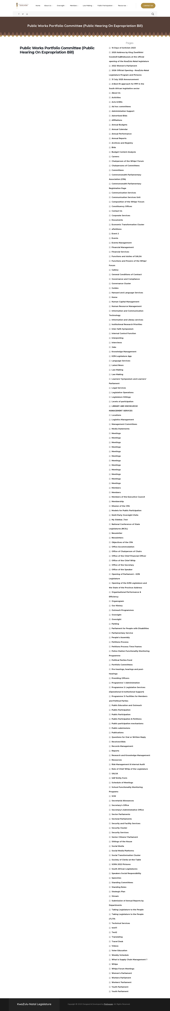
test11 (114, 928)
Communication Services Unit (126, 197)
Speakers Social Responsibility (126, 873)
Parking (115, 624)
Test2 (114, 932)
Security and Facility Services (126, 823)
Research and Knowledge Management (131, 755)
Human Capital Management (125, 302)
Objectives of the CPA (122, 542)
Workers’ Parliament (121, 982)
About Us (116, 93)
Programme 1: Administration (126, 683)
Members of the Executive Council (128, 497)
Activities (116, 97)
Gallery (115, 270)
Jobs (114, 347)
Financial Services (120, 252)
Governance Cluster (121, 283)
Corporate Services (121, 215)
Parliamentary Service (122, 633)
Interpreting (117, 338)
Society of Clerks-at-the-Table (126, 860)
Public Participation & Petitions (127, 719)
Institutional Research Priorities (127, 324)
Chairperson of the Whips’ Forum (128, 161)
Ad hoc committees (121, 107)
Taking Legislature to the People (128, 910)
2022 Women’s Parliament (124, 66)
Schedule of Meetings (122, 783)
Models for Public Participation (126, 510)
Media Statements (120, 429)
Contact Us (117, 211)
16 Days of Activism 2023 (124, 48)
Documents (117, 220)
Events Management (122, 243)
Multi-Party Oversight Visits (125, 515)
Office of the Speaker (122, 570)
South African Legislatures (124, 869)
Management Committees (124, 424)
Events (115, 238)
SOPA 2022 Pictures (121, 864)
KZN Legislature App (122, 356)
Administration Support (123, 111)
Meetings (116, 433)
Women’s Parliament (122, 973)
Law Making (117, 370)
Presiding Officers (120, 678)
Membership (118, 501)
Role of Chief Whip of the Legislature (130, 769)
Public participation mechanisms (127, 723)
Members (116, 488)
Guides (115, 288)
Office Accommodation (123, 547)
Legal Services (119, 388)
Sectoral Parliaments (122, 819)
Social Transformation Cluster (126, 855)
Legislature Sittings (121, 397)
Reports (115, 751)
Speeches (116, 878)
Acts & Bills (117, 102)
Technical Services (121, 923)
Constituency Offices (122, 206)
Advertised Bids (119, 116)
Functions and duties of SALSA (127, 256)
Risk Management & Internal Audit (128, 764)
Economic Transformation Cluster (128, 225)
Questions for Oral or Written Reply (129, 737)
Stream (115, 896)
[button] (148, 5)
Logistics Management (123, 420)
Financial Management (123, 247)
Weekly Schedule (120, 955)
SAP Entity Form (119, 778)
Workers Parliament (121, 978)
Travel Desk (117, 941)
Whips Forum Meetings (123, 969)
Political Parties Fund (122, 660)
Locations (116, 415)
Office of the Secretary (123, 565)
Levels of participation (122, 401)
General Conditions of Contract (127, 274)
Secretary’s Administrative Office (128, 810)
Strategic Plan (118, 892)
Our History (117, 606)
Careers (115, 157)
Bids (114, 147)
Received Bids (119, 742)
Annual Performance (122, 134)
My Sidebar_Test (120, 520)
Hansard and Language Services (127, 293)
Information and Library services (127, 320)
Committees (118, 170)
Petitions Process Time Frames (127, 647)
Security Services (120, 832)
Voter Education (119, 950)
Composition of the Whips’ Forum (128, 202)
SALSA (115, 774)
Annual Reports (119, 138)
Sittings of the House (122, 842)
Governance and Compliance (126, 279)
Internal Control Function (124, 333)
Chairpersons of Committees (126, 166)
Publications (118, 733)
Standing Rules (119, 887)
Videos (115, 946)
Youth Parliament (120, 987)
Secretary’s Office (120, 805)
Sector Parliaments (121, 814)
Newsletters (117, 538)
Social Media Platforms (123, 851)
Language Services (121, 361)
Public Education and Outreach (127, 705)
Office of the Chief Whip (123, 560)
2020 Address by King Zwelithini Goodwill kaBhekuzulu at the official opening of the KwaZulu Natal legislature (129, 57)
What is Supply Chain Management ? (129, 960)
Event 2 (115, 234)
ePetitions (117, 229)
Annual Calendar (120, 129)
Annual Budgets (119, 125)
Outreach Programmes (123, 610)
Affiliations (117, 120)
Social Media (118, 846)
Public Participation (121, 710)
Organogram (118, 601)
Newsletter (117, 533)
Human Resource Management (127, 306)
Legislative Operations (122, 392)
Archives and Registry (122, 143)
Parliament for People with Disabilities (130, 628)
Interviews (117, 343)
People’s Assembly (121, 637)
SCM (114, 796)
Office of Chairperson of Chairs (127, 551)
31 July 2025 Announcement (125, 79)
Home (114, 297)
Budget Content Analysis (124, 152)
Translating (117, 937)
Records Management (122, 746)
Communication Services (124, 193)
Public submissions (121, 728)
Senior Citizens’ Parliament (125, 837)
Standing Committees (122, 882)
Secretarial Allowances (123, 801)
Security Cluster (119, 828)
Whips (115, 964)
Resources (117, 760)
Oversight (116, 615)
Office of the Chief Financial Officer (129, 556)
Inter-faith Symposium (122, 329)
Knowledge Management (124, 352)
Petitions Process (120, 642)
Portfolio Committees (122, 665)
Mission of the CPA (121, 506)
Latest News (118, 365)
